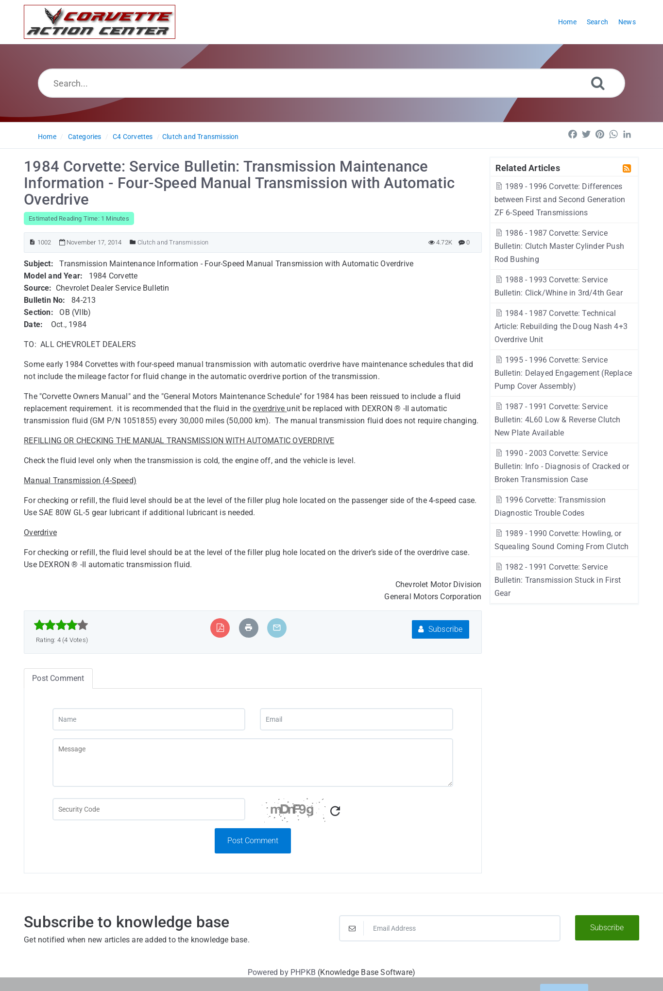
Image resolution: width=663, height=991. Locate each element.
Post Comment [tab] (58, 678)
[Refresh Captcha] (335, 811)
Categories (85, 136)
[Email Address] (450, 928)
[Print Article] (248, 628)
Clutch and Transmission (200, 136)
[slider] (61, 625)
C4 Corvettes (133, 136)
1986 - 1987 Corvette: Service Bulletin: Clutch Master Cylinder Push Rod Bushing (559, 246)
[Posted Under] (133, 242)
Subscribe (440, 629)
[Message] (253, 762)
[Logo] (99, 21)
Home (47, 136)
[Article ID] (32, 242)
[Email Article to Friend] (276, 628)
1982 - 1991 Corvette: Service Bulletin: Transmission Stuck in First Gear (557, 580)
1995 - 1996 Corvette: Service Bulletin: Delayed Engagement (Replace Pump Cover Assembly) (563, 373)
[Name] (149, 719)
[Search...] (332, 83)
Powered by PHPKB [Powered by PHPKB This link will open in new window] (282, 972)
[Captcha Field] (149, 809)
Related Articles (527, 168)
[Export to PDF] (220, 628)
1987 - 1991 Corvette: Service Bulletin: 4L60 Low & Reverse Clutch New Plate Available (557, 419)
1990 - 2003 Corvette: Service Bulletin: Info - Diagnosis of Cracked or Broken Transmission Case (561, 466)
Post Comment (252, 840)
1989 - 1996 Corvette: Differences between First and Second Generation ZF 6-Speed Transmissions (560, 199)
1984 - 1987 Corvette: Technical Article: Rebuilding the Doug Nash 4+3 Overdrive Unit (561, 326)
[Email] (356, 719)
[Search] (598, 82)
